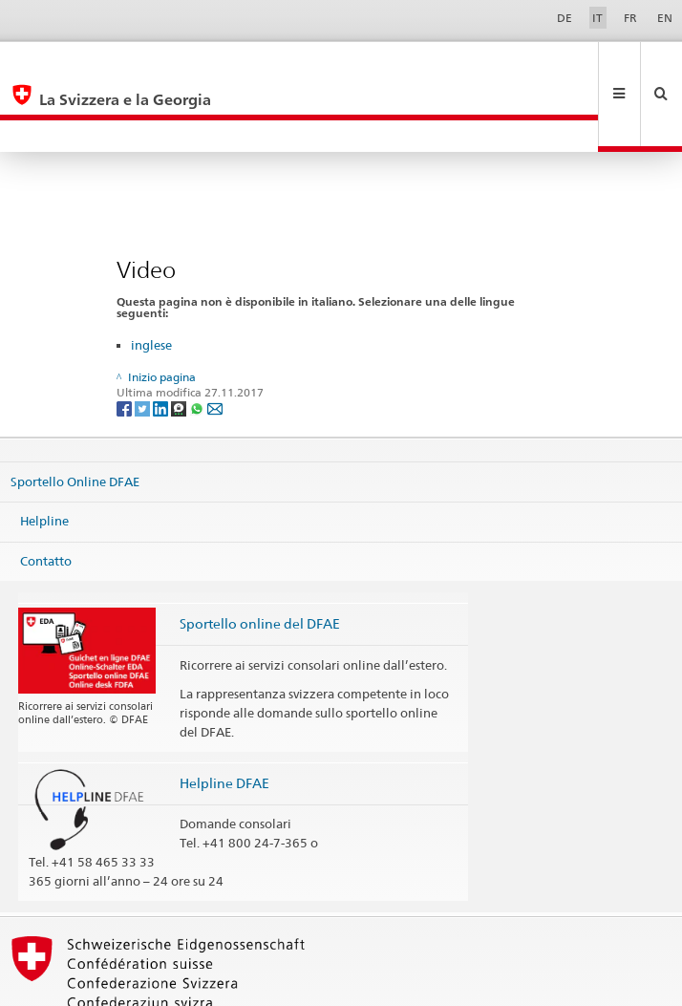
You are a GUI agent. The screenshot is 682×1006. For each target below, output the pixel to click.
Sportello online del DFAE (260, 559)
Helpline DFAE (224, 719)
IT (597, 18)
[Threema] (180, 344)
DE (564, 18)
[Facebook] (126, 344)
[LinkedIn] (162, 344)
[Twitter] (144, 344)
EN (664, 18)
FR (630, 18)
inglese (151, 281)
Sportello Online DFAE (75, 416)
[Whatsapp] (198, 344)
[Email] (215, 344)
